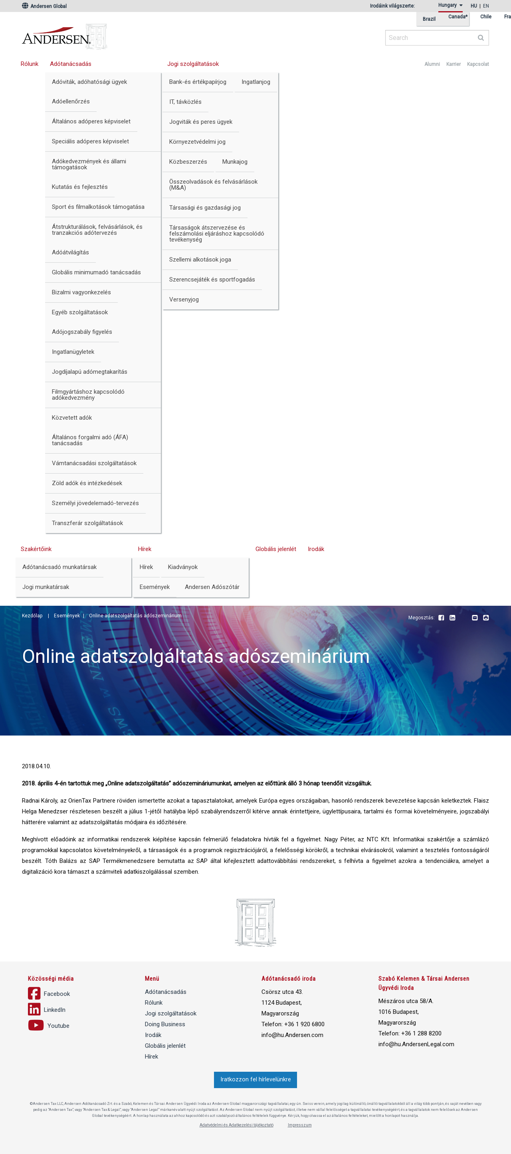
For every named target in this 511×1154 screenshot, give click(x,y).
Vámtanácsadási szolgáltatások (94, 463)
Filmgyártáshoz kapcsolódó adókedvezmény (88, 394)
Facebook (441, 618)
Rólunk (29, 63)
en (486, 6)
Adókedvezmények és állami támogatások (89, 164)
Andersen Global (44, 6)
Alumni (432, 64)
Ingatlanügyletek (73, 351)
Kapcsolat (478, 64)
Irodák (316, 549)
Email (474, 618)
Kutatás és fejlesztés (80, 186)
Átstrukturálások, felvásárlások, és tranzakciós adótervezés (97, 229)
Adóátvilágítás (70, 252)
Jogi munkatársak (45, 587)
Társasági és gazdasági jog (205, 207)
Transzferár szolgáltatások (87, 523)
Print (486, 618)
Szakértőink (36, 549)
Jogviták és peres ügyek (200, 121)
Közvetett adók (72, 417)
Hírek (144, 549)
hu (474, 6)
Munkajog (235, 161)
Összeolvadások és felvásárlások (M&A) (213, 184)
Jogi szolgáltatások (193, 63)
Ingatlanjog (256, 81)
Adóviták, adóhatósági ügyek (89, 81)
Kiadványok (183, 567)
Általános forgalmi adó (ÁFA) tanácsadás (90, 440)
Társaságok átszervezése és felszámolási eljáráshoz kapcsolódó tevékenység (216, 233)
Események (155, 587)
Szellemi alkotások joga (200, 259)
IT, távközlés (185, 101)
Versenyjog (184, 299)
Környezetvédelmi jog (197, 141)
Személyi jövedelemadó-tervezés (95, 503)
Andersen (141, 34)
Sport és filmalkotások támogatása (98, 206)
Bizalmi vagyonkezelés (81, 292)
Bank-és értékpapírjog (197, 81)
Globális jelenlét (276, 549)
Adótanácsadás (70, 63)
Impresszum (300, 1125)
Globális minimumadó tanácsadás (96, 272)
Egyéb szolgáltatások (80, 312)
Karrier (453, 64)
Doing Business (165, 1024)
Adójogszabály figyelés (82, 331)
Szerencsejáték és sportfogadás (212, 279)
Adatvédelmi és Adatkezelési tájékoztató (236, 1125)
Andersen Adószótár (212, 587)
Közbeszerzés (188, 161)
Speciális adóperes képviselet (90, 141)
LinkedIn (452, 618)
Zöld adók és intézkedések (87, 483)
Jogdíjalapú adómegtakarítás (89, 371)
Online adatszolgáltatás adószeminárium (135, 616)
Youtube (463, 618)
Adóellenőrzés (71, 101)
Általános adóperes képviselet (91, 121)
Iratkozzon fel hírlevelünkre (255, 1079)
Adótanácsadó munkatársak (59, 567)
